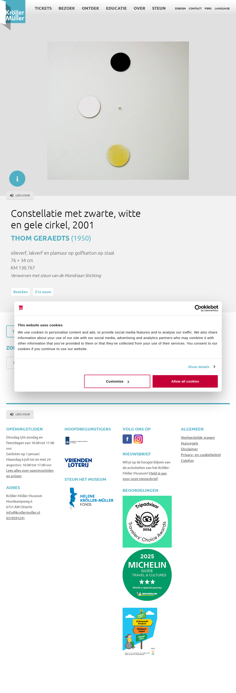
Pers (208, 8)
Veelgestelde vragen (198, 437)
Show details (198, 367)
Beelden (20, 291)
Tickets (43, 8)
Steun (159, 8)
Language (222, 8)
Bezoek (67, 8)
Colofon (187, 460)
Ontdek (90, 8)
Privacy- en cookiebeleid (201, 454)
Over (139, 8)
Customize (117, 381)
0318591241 (15, 518)
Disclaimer (189, 448)
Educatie (116, 8)
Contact (195, 8)
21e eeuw (43, 291)
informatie (15, 176)
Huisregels (189, 443)
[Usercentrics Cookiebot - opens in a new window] (198, 308)
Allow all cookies (185, 381)
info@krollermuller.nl (23, 512)
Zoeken (180, 8)
